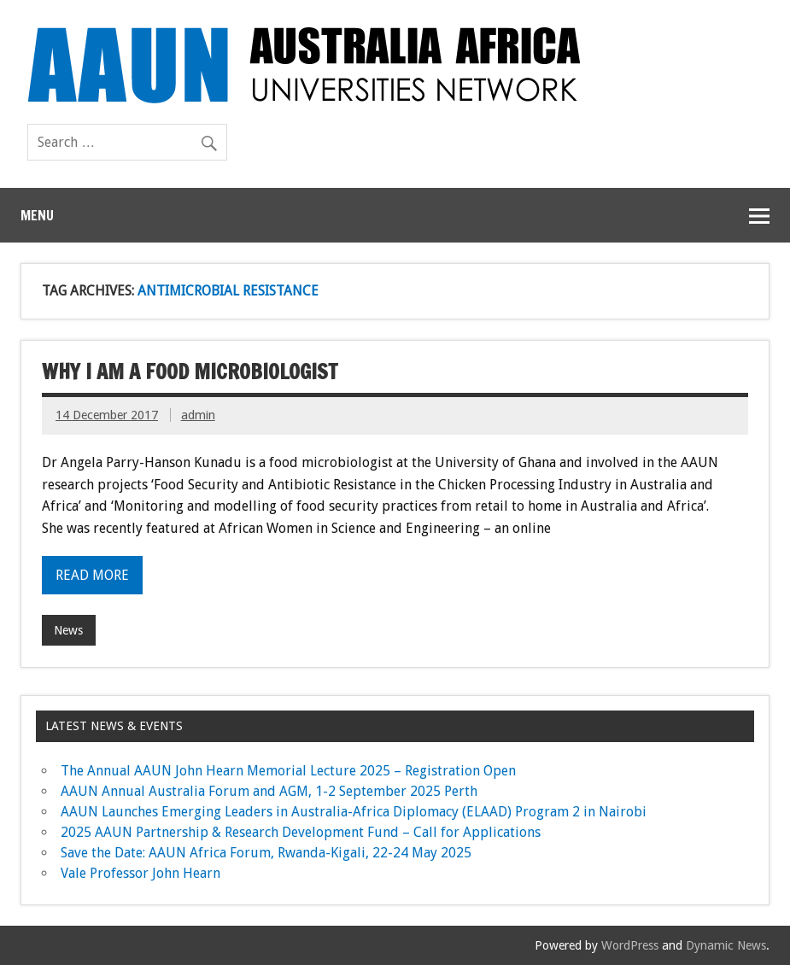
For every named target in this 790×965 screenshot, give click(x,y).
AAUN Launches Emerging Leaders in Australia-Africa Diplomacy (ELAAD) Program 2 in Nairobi (354, 812)
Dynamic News (726, 945)
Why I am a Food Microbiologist (189, 371)
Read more (92, 575)
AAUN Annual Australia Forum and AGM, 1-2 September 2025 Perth (269, 791)
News (68, 630)
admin (198, 415)
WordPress (629, 945)
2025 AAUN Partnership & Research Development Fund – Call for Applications (301, 832)
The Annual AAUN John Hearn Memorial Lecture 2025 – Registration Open (288, 771)
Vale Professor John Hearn (140, 873)
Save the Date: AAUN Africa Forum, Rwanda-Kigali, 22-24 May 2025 (266, 853)
